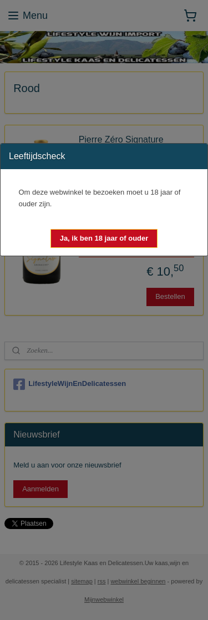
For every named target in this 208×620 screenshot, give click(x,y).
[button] (104, 238)
